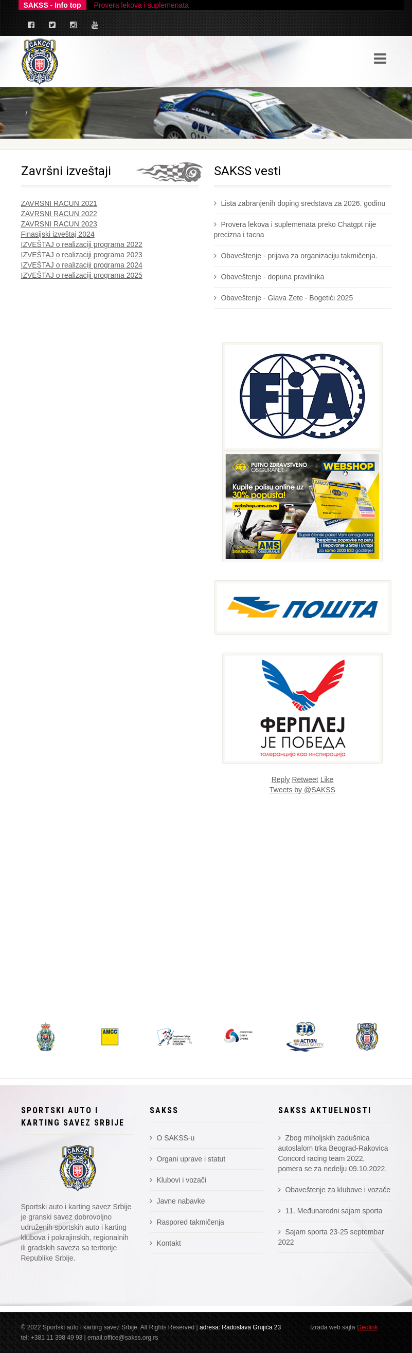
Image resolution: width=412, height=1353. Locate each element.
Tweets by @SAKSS (302, 790)
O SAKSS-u (172, 1138)
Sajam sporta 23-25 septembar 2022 (331, 1237)
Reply (281, 779)
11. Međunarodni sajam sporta (330, 1211)
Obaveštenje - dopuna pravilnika (269, 277)
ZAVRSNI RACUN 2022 (59, 213)
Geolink (367, 1327)
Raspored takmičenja (187, 1222)
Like (327, 779)
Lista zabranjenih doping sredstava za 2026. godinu (300, 203)
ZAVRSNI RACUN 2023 (59, 224)
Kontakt (165, 1243)
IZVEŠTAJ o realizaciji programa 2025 (81, 275)
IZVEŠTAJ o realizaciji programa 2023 (81, 255)
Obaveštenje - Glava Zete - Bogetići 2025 (283, 298)
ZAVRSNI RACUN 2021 (59, 203)
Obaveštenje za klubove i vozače (334, 1190)
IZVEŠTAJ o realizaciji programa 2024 (81, 265)
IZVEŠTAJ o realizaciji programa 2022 (81, 244)
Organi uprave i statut (188, 1159)
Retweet (305, 779)
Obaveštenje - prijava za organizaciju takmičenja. (296, 256)
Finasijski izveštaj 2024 (58, 234)
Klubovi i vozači (178, 1180)
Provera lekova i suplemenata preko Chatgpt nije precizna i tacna (295, 229)
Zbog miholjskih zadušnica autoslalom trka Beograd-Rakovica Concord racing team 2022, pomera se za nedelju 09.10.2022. (333, 1153)
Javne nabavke (177, 1201)
